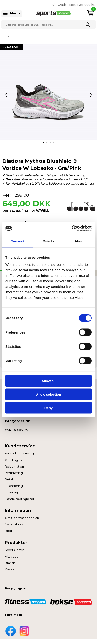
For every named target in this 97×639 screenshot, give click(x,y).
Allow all (49, 381)
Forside (6, 36)
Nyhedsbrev (14, 524)
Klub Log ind (14, 460)
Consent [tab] (17, 241)
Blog (8, 530)
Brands (10, 563)
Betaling (11, 479)
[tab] (43, 142)
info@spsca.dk (17, 421)
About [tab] (79, 241)
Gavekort (12, 569)
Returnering (14, 473)
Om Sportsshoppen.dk (22, 518)
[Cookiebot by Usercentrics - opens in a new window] (71, 228)
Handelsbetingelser (19, 499)
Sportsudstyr (14, 550)
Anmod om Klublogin (20, 453)
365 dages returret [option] (78, 4)
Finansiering (14, 486)
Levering (11, 492)
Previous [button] (45, 4)
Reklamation (14, 466)
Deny (48, 408)
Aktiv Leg (12, 556)
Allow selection (48, 394)
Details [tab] (48, 241)
